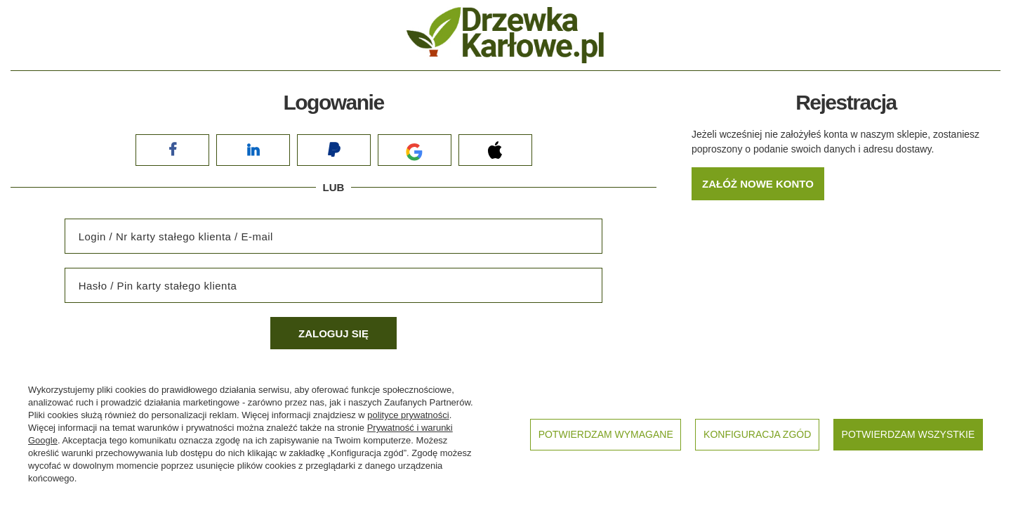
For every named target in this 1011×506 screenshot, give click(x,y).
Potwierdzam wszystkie (908, 434)
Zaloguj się (333, 333)
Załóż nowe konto (758, 184)
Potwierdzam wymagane (605, 434)
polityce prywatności (408, 415)
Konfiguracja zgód (757, 434)
